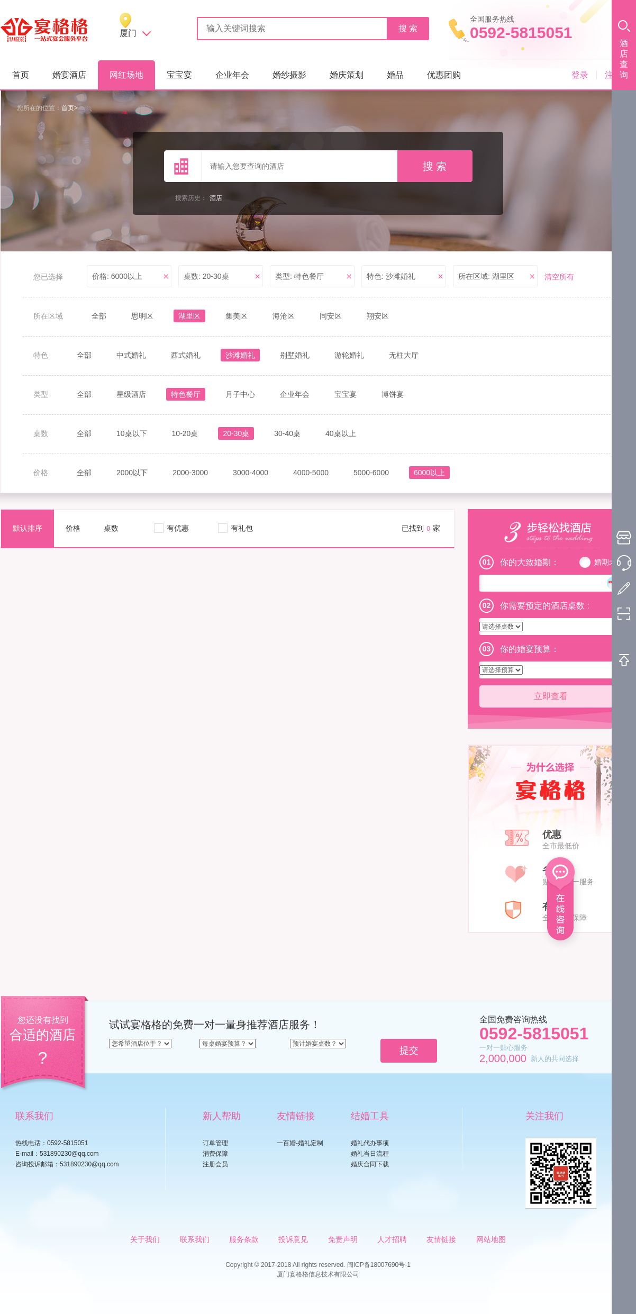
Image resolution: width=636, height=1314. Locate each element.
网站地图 (491, 1239)
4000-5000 (311, 472)
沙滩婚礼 (240, 355)
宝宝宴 (179, 74)
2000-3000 (190, 472)
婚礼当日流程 (370, 1153)
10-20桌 (185, 433)
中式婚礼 (131, 355)
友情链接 (441, 1239)
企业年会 (232, 74)
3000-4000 (250, 472)
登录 (579, 74)
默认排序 (27, 528)
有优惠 (178, 528)
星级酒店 (131, 394)
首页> (69, 108)
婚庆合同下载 (370, 1164)
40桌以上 (340, 433)
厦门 (128, 33)
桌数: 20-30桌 (206, 276)
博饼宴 (392, 394)
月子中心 (240, 394)
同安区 (331, 316)
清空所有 (559, 277)
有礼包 (242, 528)
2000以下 (132, 472)
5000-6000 (371, 472)
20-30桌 (236, 433)
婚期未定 (609, 562)
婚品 (395, 74)
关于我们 (145, 1239)
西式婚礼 (186, 355)
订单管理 (215, 1143)
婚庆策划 (347, 74)
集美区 (236, 316)
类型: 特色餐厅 (299, 276)
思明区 (142, 316)
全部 (99, 316)
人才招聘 (392, 1239)
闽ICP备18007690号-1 (379, 1264)
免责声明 (343, 1239)
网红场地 (126, 74)
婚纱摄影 (289, 74)
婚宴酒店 (69, 74)
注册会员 (215, 1164)
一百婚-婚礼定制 (300, 1143)
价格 (73, 528)
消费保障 (215, 1153)
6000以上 (429, 472)
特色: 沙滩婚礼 (391, 276)
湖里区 (189, 316)
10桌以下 (131, 433)
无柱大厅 (404, 355)
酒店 (216, 198)
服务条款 (244, 1239)
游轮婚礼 (349, 355)
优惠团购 (444, 74)
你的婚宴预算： (529, 649)
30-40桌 (287, 433)
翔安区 (378, 316)
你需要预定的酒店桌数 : (544, 605)
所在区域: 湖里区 (486, 276)
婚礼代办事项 (370, 1143)
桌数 (111, 528)
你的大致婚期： (529, 562)
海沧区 (283, 316)
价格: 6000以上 (117, 276)
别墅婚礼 (295, 355)
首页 (20, 74)
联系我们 (195, 1239)
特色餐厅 (186, 394)
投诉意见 (293, 1239)
